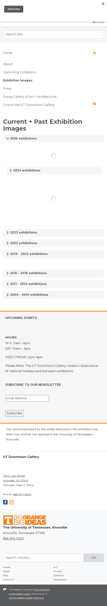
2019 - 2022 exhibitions (27, 254)
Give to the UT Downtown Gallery (49, 104)
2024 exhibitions (24, 170)
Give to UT (8, 579)
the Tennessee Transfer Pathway (26, 597)
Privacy (58, 571)
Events (6, 567)
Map (5, 575)
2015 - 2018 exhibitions (26, 273)
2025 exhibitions (21, 138)
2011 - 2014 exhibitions (26, 284)
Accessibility (60, 579)
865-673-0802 (22, 494)
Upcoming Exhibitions (19, 72)
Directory (59, 575)
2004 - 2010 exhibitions (27, 295)
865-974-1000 (13, 538)
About (8, 64)
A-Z (56, 567)
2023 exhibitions (21, 232)
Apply (6, 571)
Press (7, 88)
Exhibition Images (17, 80)
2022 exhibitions (21, 243)
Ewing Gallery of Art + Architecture (30, 97)
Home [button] (49, 53)
